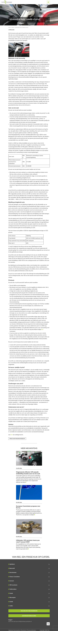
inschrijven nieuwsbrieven (29, 610)
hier (42, 329)
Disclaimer (23, 630)
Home (9, 27)
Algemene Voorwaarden (14, 630)
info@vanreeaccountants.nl (25, 621)
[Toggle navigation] (48, 2)
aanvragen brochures (29, 615)
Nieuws (13, 27)
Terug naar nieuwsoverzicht (17, 438)
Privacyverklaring (31, 630)
